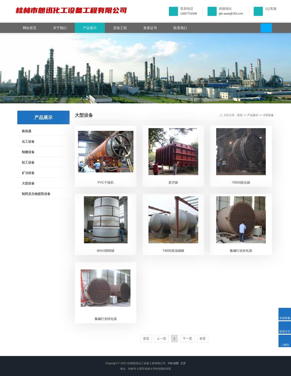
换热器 (26, 131)
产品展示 (90, 28)
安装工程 (120, 28)
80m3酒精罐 (105, 250)
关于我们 (60, 28)
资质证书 (150, 28)
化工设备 (28, 141)
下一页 (187, 338)
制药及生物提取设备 (36, 194)
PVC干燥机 (106, 182)
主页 (183, 363)
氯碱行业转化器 (241, 250)
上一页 (161, 338)
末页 (202, 338)
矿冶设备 (28, 173)
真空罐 (173, 182)
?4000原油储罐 (173, 250)
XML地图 (173, 363)
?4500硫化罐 (241, 182)
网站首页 (29, 28)
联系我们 (180, 28)
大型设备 (28, 183)
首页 (240, 115)
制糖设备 (28, 152)
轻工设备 (28, 162)
